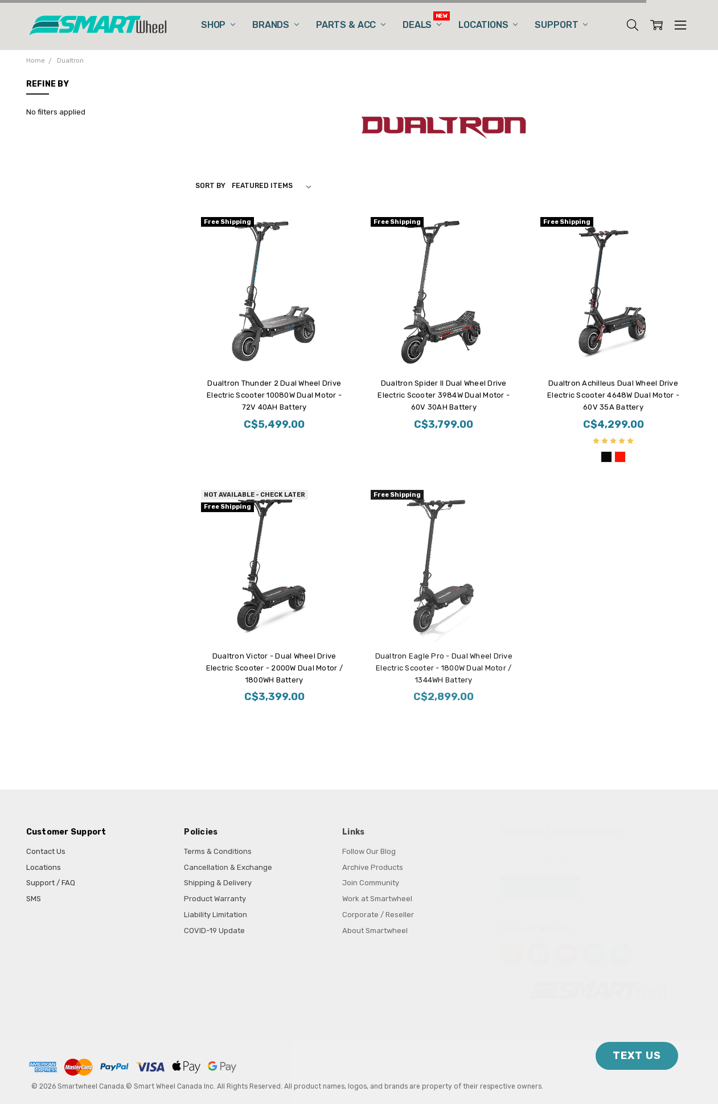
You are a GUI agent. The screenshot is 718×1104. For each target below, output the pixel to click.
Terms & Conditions (218, 851)
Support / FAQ (50, 882)
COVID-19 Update (214, 930)
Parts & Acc (350, 24)
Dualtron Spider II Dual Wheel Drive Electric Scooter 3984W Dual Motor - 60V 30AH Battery (444, 395)
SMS (33, 898)
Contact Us (45, 851)
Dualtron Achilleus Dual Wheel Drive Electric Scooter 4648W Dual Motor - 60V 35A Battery (613, 395)
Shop (218, 24)
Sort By (210, 186)
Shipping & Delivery (218, 882)
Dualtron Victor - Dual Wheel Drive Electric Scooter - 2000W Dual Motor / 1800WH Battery (274, 668)
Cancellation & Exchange (228, 867)
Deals (422, 24)
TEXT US (637, 1055)
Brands (275, 24)
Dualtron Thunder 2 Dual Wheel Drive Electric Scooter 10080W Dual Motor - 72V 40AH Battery (274, 395)
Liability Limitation (215, 914)
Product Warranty (215, 898)
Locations (488, 24)
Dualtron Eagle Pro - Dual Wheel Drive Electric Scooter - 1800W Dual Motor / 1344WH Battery (443, 668)
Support (561, 24)
